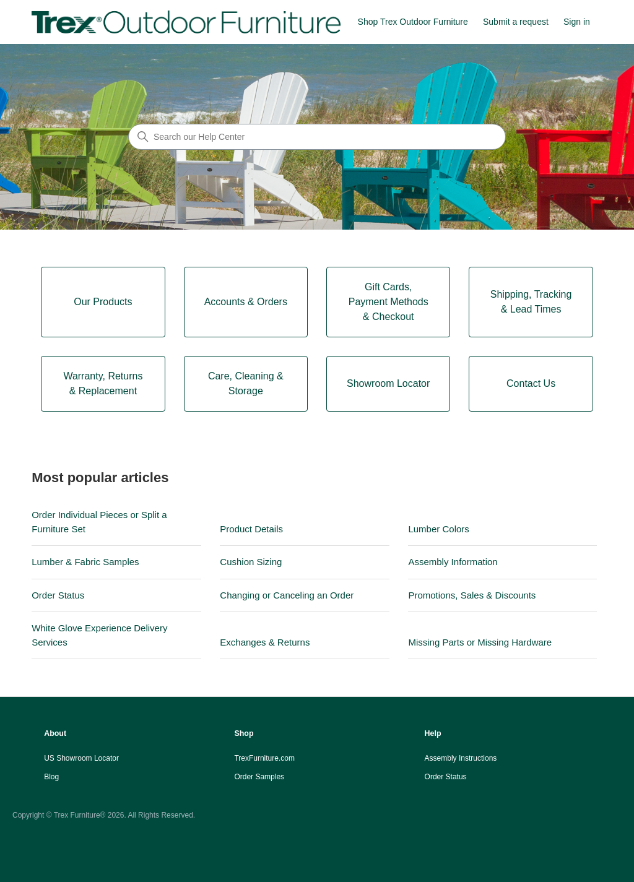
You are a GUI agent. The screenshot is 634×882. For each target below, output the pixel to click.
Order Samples (259, 776)
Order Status (58, 595)
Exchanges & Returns (265, 642)
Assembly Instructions (461, 758)
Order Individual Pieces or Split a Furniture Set (99, 521)
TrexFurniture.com (264, 758)
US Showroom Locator (81, 758)
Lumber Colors (438, 529)
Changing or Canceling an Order (287, 595)
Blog (51, 776)
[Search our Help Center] (317, 136)
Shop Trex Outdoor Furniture (413, 22)
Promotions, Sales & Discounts (472, 595)
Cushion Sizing (251, 561)
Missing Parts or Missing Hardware (480, 642)
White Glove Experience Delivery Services (99, 635)
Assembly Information (452, 561)
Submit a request (516, 22)
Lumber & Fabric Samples (85, 561)
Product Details (251, 529)
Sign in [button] (576, 22)
